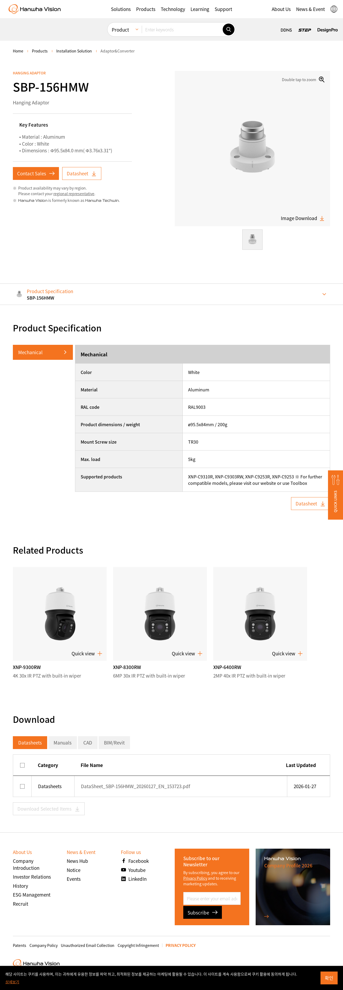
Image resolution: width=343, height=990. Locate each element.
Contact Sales (36, 173)
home (18, 51)
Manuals (63, 742)
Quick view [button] (87, 653)
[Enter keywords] (182, 29)
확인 (329, 977)
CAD (87, 742)
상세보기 (12, 981)
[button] (121, 9)
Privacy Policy (195, 878)
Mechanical (30, 352)
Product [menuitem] (120, 29)
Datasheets (30, 742)
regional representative (73, 193)
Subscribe (203, 912)
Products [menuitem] (40, 51)
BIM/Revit (114, 742)
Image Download (303, 218)
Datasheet (82, 173)
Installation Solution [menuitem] (74, 51)
